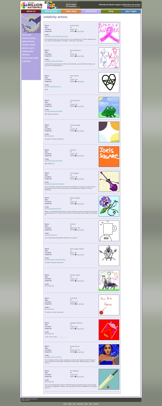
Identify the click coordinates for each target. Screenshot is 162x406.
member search (28, 45)
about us (30, 11)
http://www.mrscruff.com (51, 235)
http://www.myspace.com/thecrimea (54, 61)
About (70, 403)
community (91, 11)
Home (65, 403)
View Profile (80, 31)
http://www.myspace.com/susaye (53, 357)
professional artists (30, 58)
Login (90, 403)
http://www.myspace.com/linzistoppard (54, 183)
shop (111, 11)
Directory (96, 403)
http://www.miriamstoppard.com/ (53, 208)
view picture (51, 11)
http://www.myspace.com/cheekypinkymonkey (56, 36)
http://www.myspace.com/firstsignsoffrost (55, 259)
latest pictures (28, 41)
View (74, 403)
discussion (26, 35)
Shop (86, 403)
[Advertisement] (29, 72)
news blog (71, 11)
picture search (28, 48)
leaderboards (27, 51)
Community (80, 403)
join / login (131, 11)
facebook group (28, 38)
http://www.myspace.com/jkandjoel (53, 111)
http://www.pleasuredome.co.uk (53, 86)
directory (26, 55)
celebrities (26, 61)
